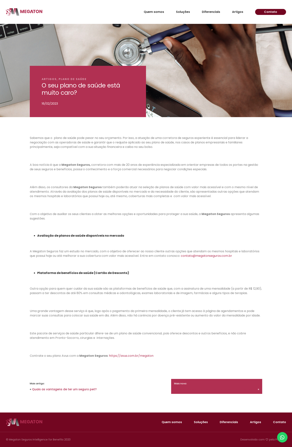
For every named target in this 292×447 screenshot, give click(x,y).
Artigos (237, 11)
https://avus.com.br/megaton (131, 356)
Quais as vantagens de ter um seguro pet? (64, 389)
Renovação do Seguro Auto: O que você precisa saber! (215, 389)
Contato (270, 12)
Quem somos (154, 11)
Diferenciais (211, 11)
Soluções (183, 11)
